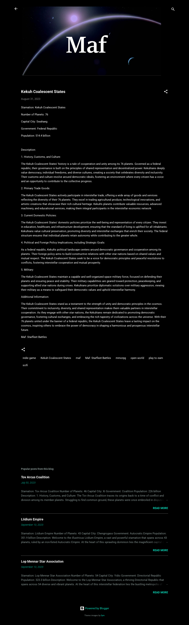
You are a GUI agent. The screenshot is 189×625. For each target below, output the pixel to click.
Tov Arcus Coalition (35, 477)
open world (137, 358)
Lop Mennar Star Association (42, 561)
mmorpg (121, 358)
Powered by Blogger (94, 608)
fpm (103, 615)
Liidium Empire (32, 519)
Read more (160, 508)
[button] (166, 92)
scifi (25, 365)
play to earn (156, 358)
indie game (29, 358)
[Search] (173, 9)
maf (78, 358)
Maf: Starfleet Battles (98, 358)
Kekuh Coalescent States (56, 358)
